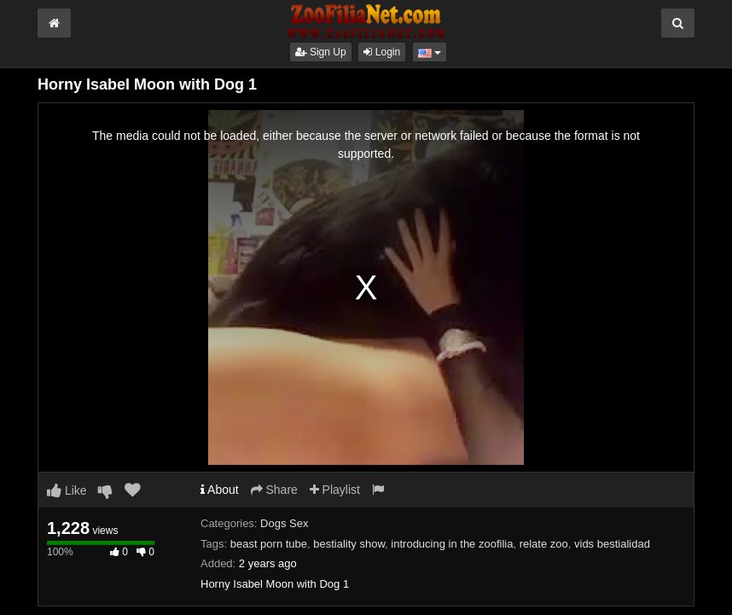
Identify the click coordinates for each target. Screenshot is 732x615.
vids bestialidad (612, 543)
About (219, 489)
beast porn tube (268, 543)
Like (67, 490)
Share (274, 489)
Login (381, 52)
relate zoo (544, 543)
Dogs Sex (284, 523)
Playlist (335, 489)
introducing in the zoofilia (452, 543)
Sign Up (320, 52)
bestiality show (349, 543)
